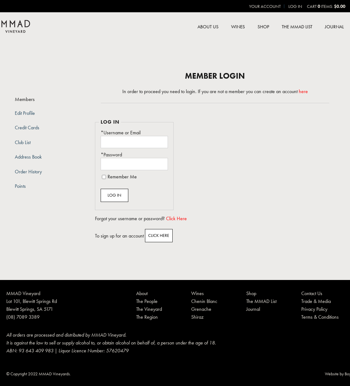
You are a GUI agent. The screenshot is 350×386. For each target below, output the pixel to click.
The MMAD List (297, 27)
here (303, 91)
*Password (111, 155)
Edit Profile (25, 113)
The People (147, 301)
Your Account (265, 6)
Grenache (201, 309)
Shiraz (197, 317)
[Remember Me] (104, 177)
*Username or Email (121, 133)
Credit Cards (27, 128)
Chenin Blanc (204, 301)
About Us (208, 27)
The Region (147, 317)
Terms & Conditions (320, 317)
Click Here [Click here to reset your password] (176, 218)
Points (20, 186)
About (141, 293)
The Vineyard (149, 309)
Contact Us (311, 293)
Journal (334, 27)
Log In (295, 6)
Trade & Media (316, 301)
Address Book (28, 157)
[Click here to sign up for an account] (159, 235)
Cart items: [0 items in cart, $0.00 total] (326, 6)
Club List (23, 142)
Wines (238, 27)
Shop (263, 27)
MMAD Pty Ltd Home (15, 27)
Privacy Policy (314, 309)
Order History (28, 172)
